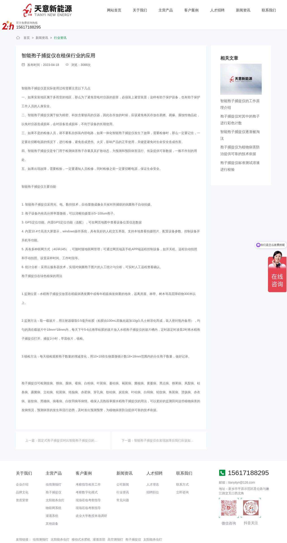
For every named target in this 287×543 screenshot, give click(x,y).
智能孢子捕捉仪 (32, 75)
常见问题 (122, 486)
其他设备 (52, 510)
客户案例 (143, 8)
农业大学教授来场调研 (91, 502)
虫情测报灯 (53, 471)
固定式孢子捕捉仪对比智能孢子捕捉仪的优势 (69, 427)
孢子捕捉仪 (53, 478)
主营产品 (118, 8)
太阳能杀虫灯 (55, 486)
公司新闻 (122, 471)
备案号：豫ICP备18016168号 (161, 537)
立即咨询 (182, 478)
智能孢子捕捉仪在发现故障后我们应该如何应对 (167, 427)
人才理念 (152, 471)
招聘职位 (152, 478)
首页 (27, 24)
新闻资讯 (195, 8)
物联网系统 (53, 494)
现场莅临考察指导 (88, 486)
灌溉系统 (52, 502)
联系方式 (182, 471)
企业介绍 (22, 471)
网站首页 (66, 8)
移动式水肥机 (81, 526)
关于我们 (92, 8)
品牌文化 (22, 478)
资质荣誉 (22, 486)
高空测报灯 (115, 526)
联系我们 (220, 8)
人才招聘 (169, 8)
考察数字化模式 (87, 478)
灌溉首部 (99, 526)
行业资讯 (60, 24)
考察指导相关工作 (88, 471)
